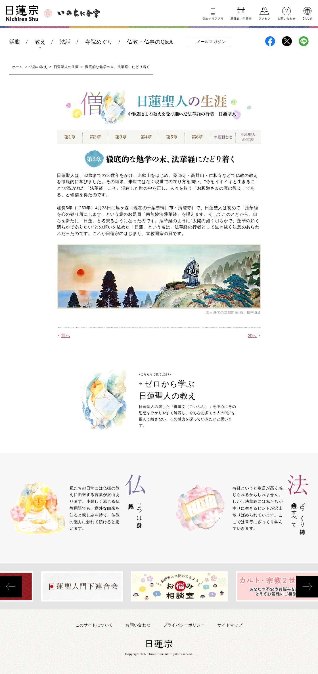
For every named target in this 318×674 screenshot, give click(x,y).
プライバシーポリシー (184, 625)
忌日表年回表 (241, 18)
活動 (14, 42)
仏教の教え (38, 66)
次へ (252, 335)
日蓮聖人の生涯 (66, 66)
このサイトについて (94, 625)
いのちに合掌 (78, 13)
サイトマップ (229, 625)
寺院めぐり (99, 42)
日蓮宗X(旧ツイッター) (287, 41)
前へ (65, 335)
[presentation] (11, 586)
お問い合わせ (286, 18)
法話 (65, 42)
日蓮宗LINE (304, 41)
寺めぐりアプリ (213, 18)
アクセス (265, 18)
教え (40, 42)
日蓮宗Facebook (270, 41)
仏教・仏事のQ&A (150, 42)
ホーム (17, 66)
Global (307, 18)
